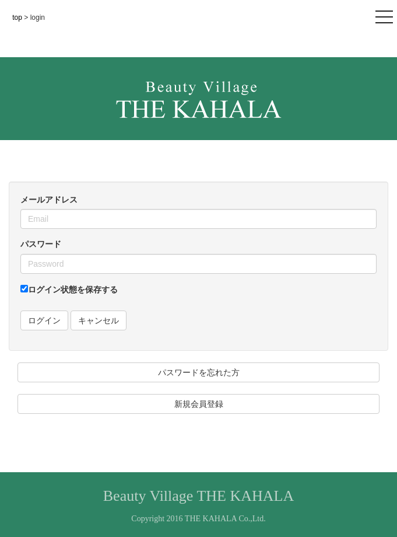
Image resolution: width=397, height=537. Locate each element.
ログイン (44, 320)
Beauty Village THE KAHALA (198, 495)
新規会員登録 (198, 404)
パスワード (40, 244)
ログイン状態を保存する (69, 289)
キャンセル (98, 320)
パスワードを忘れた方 (199, 372)
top (18, 17)
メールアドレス (49, 199)
